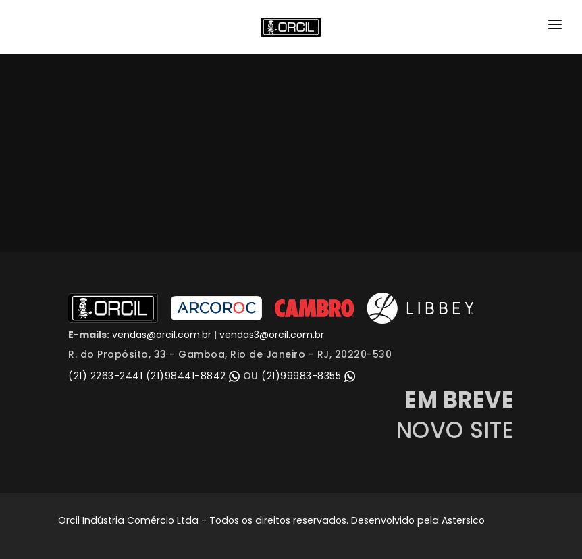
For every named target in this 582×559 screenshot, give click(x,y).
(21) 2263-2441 (105, 376)
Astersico (463, 520)
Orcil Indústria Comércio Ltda (128, 520)
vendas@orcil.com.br (160, 334)
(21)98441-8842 (194, 376)
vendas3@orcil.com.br (271, 334)
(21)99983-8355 (308, 376)
